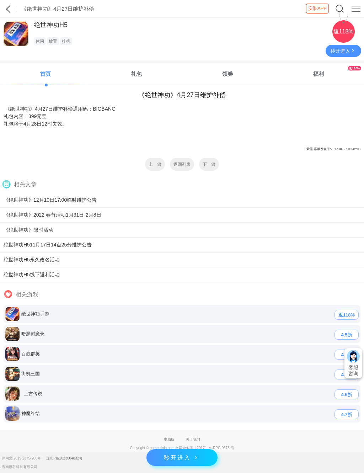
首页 (45, 74)
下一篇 (209, 164)
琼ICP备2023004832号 (64, 458)
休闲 (40, 41)
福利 (337, 71)
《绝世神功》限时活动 (28, 230)
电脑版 (169, 439)
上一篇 (155, 164)
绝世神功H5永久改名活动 (32, 259)
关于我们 (193, 439)
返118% (346, 315)
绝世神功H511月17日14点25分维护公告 (48, 245)
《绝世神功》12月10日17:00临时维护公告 (50, 200)
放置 (53, 41)
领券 (227, 74)
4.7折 (346, 414)
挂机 (66, 41)
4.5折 (346, 335)
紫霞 (8, 9)
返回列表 (182, 164)
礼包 (136, 74)
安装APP (317, 8)
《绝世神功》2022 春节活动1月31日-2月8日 (52, 215)
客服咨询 (353, 363)
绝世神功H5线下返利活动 (32, 274)
